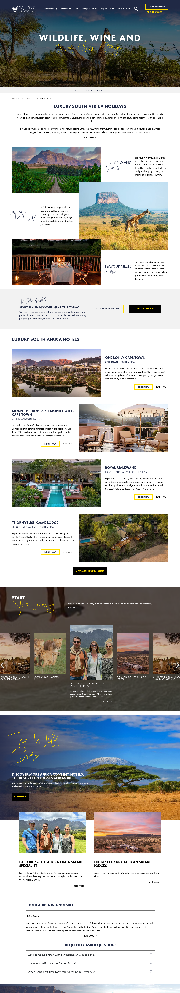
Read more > (106, 701)
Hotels (64, 8)
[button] (55, 9)
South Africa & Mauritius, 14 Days (47, 678)
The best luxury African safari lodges (131, 678)
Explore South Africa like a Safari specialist (87, 685)
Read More (89, 137)
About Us (122, 8)
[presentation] (2, 665)
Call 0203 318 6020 (145, 308)
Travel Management (84, 8)
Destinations (48, 8)
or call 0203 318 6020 (157, 12)
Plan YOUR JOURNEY (156, 7)
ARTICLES (101, 90)
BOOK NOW (143, 387)
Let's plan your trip (107, 308)
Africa (35, 98)
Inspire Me (106, 8)
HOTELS (78, 90)
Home (14, 98)
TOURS (89, 90)
